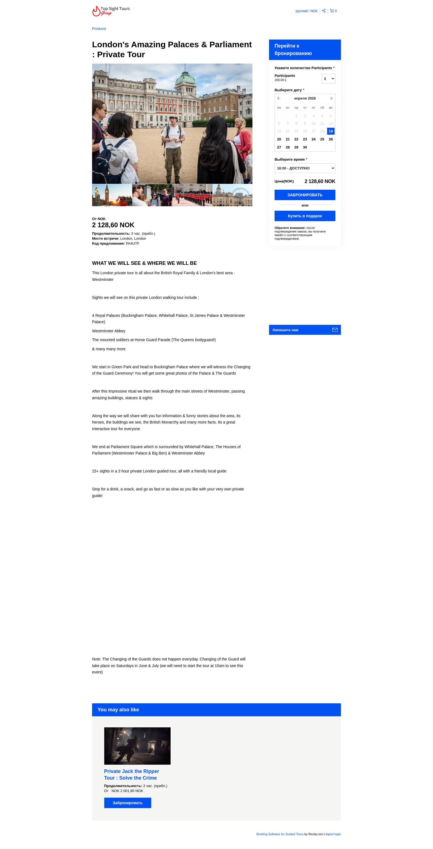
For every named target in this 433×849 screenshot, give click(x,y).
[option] (112, 195)
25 (322, 139)
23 (305, 139)
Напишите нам (285, 330)
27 (279, 147)
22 (296, 139)
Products (99, 29)
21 (287, 139)
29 (296, 147)
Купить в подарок (305, 216)
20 (279, 139)
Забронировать (305, 195)
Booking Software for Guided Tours (280, 834)
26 (331, 139)
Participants (291, 78)
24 (313, 139)
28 (287, 147)
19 (331, 131)
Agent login (333, 834)
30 (305, 147)
